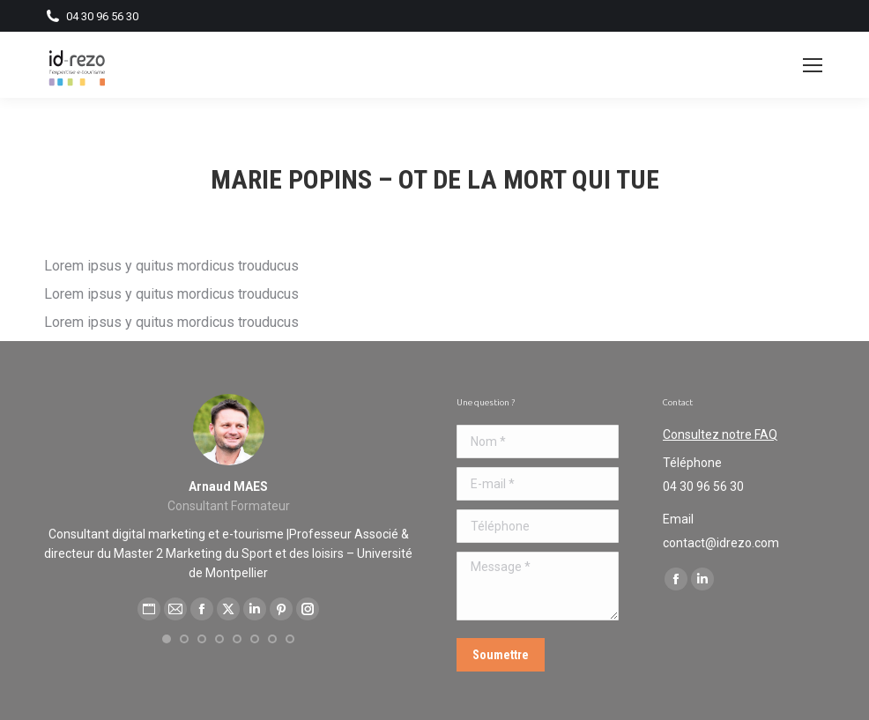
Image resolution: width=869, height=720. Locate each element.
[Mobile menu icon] (812, 65)
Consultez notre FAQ (720, 434)
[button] (166, 639)
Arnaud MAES (228, 486)
